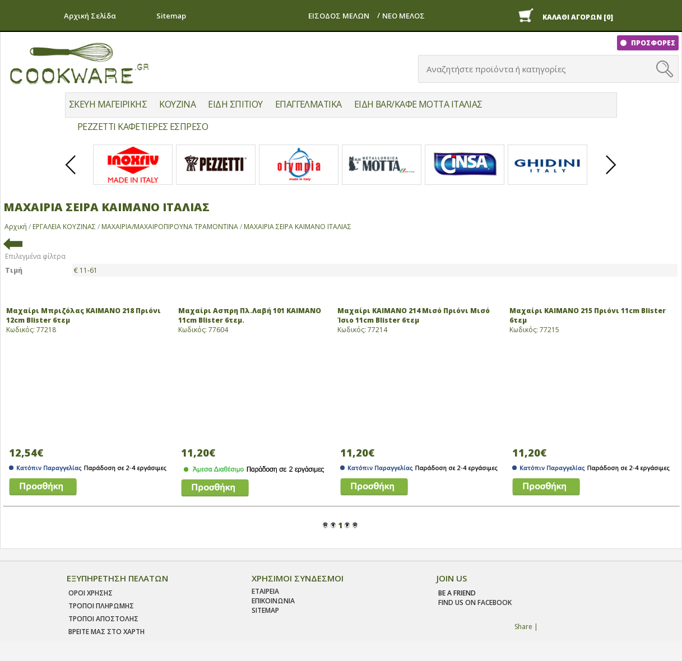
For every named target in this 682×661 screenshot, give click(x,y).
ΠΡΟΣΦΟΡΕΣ (652, 43)
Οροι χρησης (90, 593)
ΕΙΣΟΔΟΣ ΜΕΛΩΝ (338, 16)
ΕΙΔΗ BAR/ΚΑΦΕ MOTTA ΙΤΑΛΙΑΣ (418, 104)
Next (611, 174)
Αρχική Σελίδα (90, 16)
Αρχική (15, 226)
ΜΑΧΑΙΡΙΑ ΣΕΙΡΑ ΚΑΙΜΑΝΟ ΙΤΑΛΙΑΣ (297, 226)
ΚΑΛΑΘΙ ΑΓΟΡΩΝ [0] (577, 17)
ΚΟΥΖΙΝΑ (177, 104)
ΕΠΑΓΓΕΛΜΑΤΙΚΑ (308, 104)
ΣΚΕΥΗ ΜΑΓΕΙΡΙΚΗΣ (108, 104)
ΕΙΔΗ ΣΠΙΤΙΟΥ (235, 104)
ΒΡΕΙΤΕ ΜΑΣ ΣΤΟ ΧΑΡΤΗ (106, 631)
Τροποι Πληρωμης (101, 606)
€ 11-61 (86, 270)
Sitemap (171, 16)
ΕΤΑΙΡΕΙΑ (265, 591)
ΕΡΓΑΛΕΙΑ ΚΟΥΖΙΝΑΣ (64, 226)
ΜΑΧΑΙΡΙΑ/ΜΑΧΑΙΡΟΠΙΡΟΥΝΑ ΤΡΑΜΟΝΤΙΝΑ (169, 226)
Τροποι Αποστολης (103, 618)
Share (523, 626)
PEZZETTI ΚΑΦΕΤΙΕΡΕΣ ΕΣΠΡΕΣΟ (142, 126)
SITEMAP (265, 610)
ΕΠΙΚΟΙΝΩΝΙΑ (273, 601)
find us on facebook (475, 602)
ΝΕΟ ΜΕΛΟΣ (403, 16)
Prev (71, 174)
